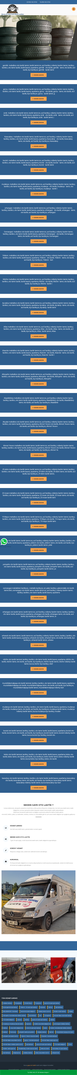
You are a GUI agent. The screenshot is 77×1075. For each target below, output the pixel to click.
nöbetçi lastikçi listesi (64, 1069)
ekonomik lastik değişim (28, 1011)
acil (40, 1015)
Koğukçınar (16, 1052)
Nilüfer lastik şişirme (9, 1048)
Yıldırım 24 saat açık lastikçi (29, 1007)
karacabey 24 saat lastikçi (60, 1048)
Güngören (48, 1015)
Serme (51, 1032)
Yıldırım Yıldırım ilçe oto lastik (29, 1036)
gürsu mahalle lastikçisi (32, 1040)
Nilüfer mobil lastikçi (60, 1011)
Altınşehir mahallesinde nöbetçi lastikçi (14, 1015)
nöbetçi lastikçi (7, 1003)
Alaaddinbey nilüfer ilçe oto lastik (28, 1048)
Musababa (18, 1003)
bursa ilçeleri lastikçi (50, 1069)
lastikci (52, 1019)
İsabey (71, 1011)
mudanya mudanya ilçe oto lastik (13, 1024)
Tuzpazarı (38, 1003)
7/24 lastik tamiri (25, 1069)
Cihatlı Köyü (28, 1003)
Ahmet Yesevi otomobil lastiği (62, 1015)
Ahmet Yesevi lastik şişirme (50, 1040)
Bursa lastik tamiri (14, 1069)
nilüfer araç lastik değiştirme (42, 1024)
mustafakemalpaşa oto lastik (65, 1032)
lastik (45, 1028)
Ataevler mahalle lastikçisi (49, 1036)
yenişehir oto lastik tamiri (10, 1036)
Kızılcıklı (42, 1007)
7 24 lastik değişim (8, 1019)
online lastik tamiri (37, 1069)
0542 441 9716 (32, 2)
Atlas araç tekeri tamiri (42, 1052)
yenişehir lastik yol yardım (26, 1032)
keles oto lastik (45, 1048)
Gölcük (19, 1019)
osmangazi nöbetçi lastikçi (61, 1024)
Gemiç (50, 1007)
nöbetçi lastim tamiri (44, 1011)
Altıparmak (55, 1052)
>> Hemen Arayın (38, 75)
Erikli (70, 1044)
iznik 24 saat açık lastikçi (33, 1028)
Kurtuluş (13, 1032)
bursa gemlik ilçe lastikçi (10, 1007)
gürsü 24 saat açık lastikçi (52, 1003)
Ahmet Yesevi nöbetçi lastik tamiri (13, 1044)
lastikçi (27, 1019)
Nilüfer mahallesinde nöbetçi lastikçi (60, 1028)
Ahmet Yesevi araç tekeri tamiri (12, 1040)
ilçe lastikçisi (59, 1007)
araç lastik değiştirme (17, 1028)
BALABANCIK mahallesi (10, 1011)
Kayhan (28, 1024)
